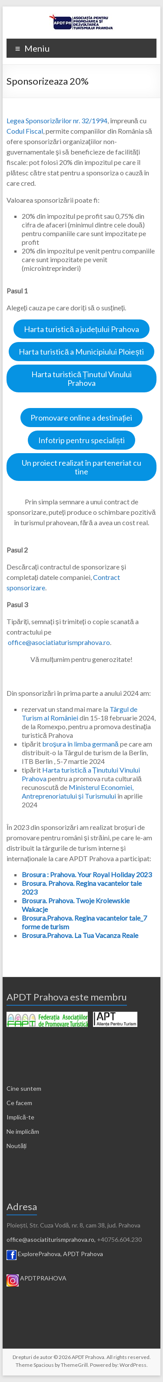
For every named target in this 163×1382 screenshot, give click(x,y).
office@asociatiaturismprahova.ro (59, 642)
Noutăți (17, 1145)
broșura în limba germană (80, 744)
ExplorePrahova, (40, 1253)
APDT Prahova (83, 1253)
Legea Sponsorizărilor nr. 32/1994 (57, 120)
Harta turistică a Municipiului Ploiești (81, 351)
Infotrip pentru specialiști (81, 440)
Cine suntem (24, 1088)
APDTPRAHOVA (43, 1278)
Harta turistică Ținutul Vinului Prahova (81, 378)
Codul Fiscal (25, 131)
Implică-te (20, 1117)
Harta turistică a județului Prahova (81, 329)
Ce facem (19, 1102)
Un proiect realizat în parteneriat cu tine (81, 467)
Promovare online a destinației (81, 417)
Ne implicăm (23, 1131)
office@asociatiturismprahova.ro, (51, 1239)
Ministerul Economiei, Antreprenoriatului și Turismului (77, 791)
